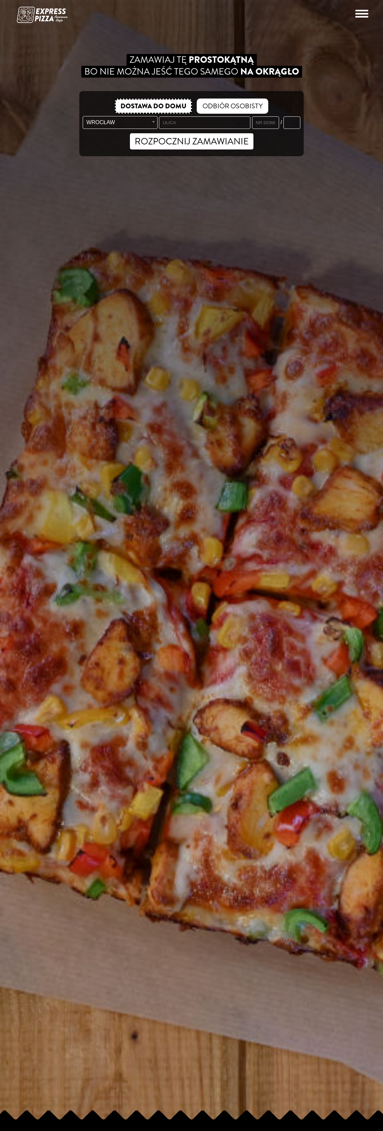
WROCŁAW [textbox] (100, 122)
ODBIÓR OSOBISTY (232, 106)
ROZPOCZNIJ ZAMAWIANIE (192, 141)
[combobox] (120, 122)
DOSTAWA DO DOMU (153, 106)
